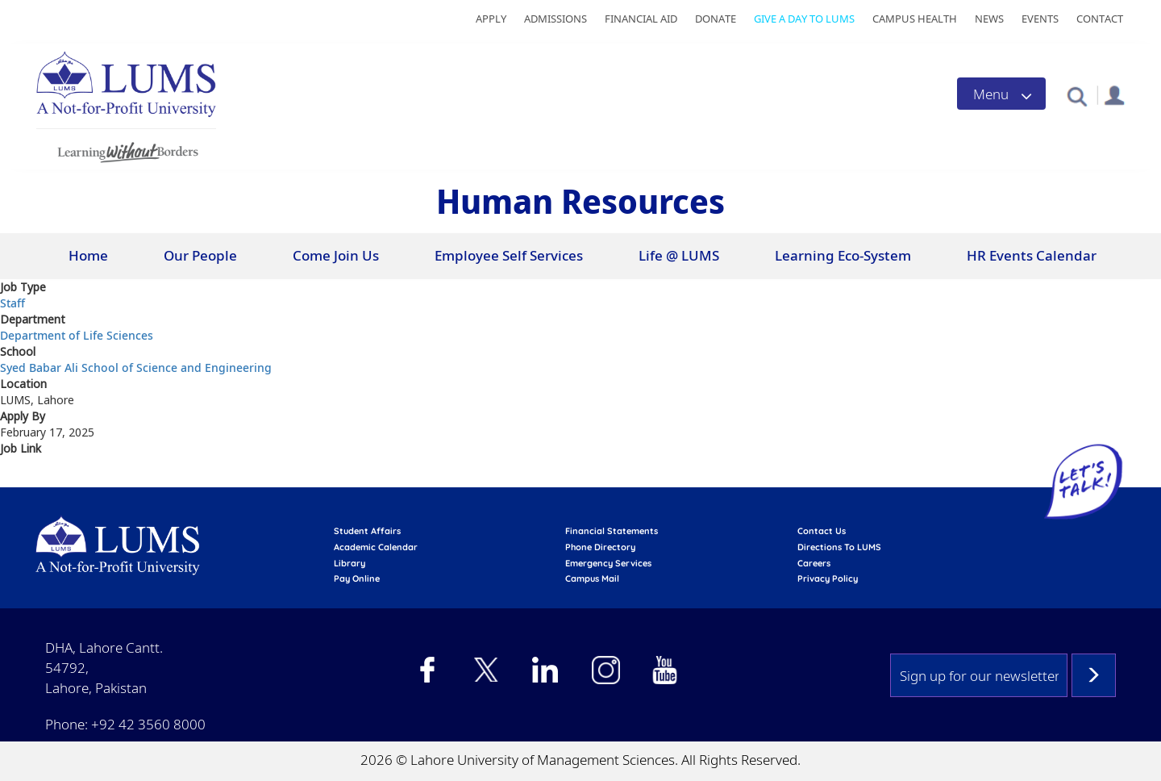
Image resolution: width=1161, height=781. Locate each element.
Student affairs (367, 531)
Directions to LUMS (839, 547)
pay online (357, 578)
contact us (821, 531)
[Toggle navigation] (1001, 93)
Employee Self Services (509, 255)
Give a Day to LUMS (804, 18)
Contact (1099, 18)
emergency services (608, 563)
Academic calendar (376, 547)
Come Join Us (336, 255)
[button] (1077, 95)
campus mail (592, 578)
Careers (813, 563)
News (989, 18)
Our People (200, 255)
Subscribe (1094, 675)
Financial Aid (641, 18)
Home (88, 255)
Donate (715, 18)
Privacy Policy (827, 578)
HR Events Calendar (1031, 255)
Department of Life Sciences (76, 335)
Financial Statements (611, 531)
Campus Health (914, 18)
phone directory (600, 547)
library (349, 563)
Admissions (555, 18)
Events (1040, 18)
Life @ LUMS (679, 255)
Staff (12, 303)
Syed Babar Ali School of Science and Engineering (136, 367)
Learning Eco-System (843, 255)
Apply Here (33, 478)
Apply (491, 18)
